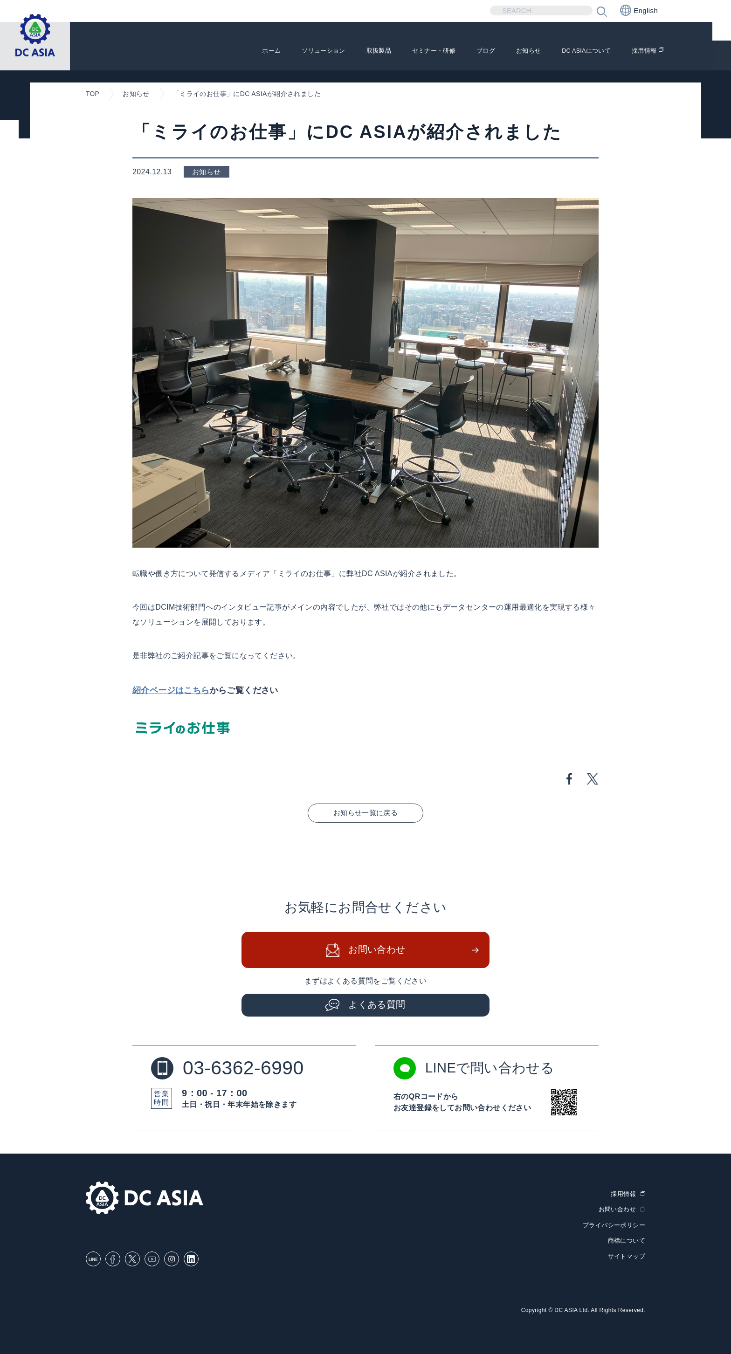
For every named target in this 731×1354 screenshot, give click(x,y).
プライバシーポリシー (614, 1224)
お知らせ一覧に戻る (365, 813)
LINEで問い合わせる (476, 1069)
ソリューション (276, 51)
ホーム (216, 51)
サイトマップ (626, 1254)
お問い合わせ (377, 950)
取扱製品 (339, 51)
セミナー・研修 (401, 51)
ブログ (460, 51)
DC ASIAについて (576, 51)
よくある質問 (377, 1005)
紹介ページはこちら (171, 690)
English (639, 10)
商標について (626, 1239)
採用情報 (643, 51)
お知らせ (508, 51)
